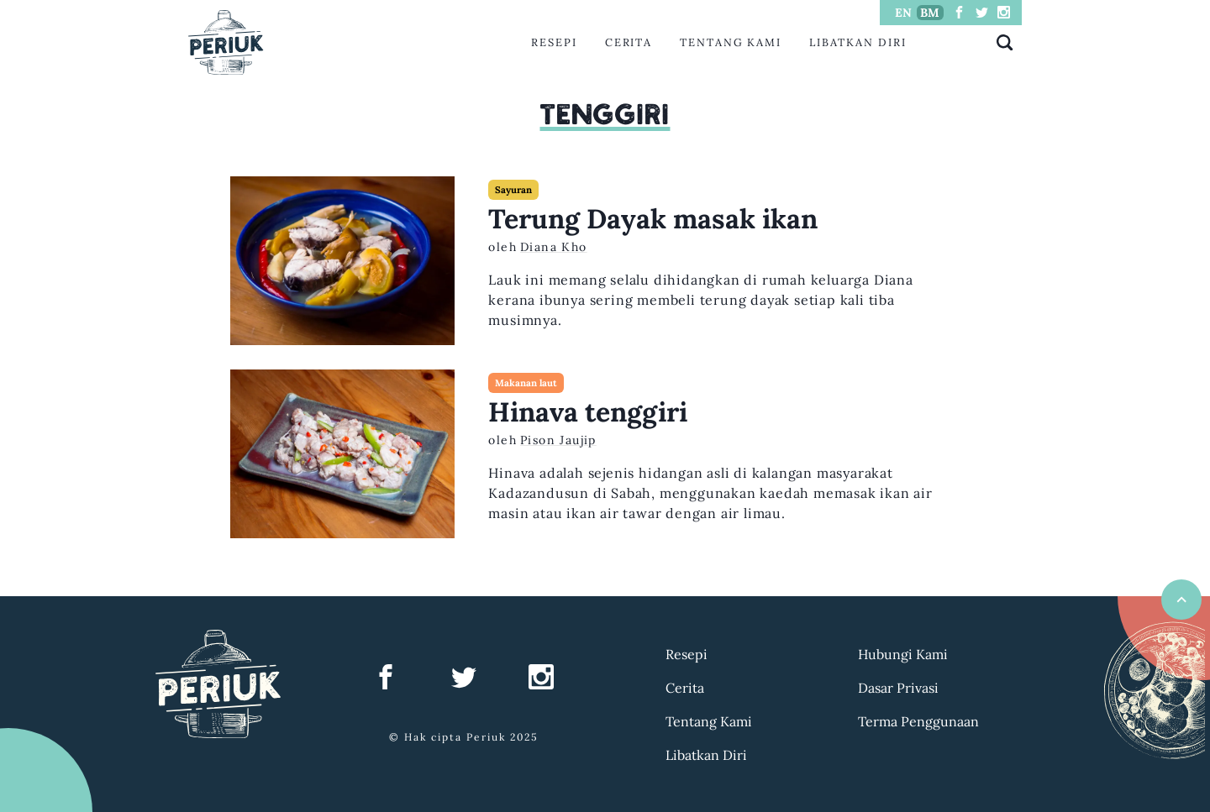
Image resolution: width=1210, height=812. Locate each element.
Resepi (554, 42)
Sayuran (513, 190)
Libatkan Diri (858, 42)
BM (929, 12)
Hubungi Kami (903, 654)
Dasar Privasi (898, 687)
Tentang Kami (730, 42)
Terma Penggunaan (918, 721)
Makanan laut (526, 383)
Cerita (629, 42)
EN (903, 12)
